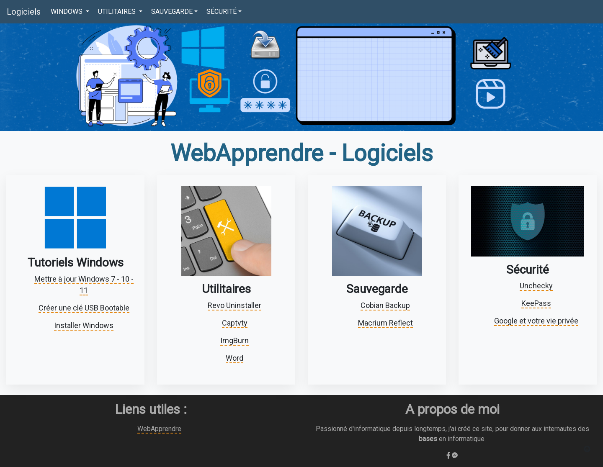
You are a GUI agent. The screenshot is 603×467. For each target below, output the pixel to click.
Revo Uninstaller (234, 305)
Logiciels (24, 12)
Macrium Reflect (385, 322)
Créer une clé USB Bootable (84, 307)
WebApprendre (159, 429)
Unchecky (536, 285)
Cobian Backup (385, 305)
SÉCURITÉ (221, 11)
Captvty (234, 322)
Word (234, 358)
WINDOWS (67, 11)
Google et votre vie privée (536, 320)
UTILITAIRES (117, 11)
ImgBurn (234, 340)
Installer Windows (83, 325)
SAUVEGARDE (172, 11)
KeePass (536, 303)
